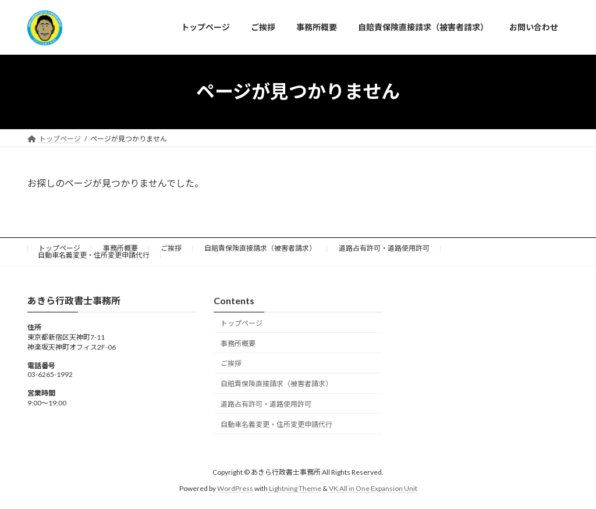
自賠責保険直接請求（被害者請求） (260, 248)
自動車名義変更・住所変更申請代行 (94, 255)
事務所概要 (120, 248)
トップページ (59, 248)
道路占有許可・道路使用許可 (384, 248)
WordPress (235, 488)
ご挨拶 (171, 248)
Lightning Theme (295, 488)
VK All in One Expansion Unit (373, 488)
